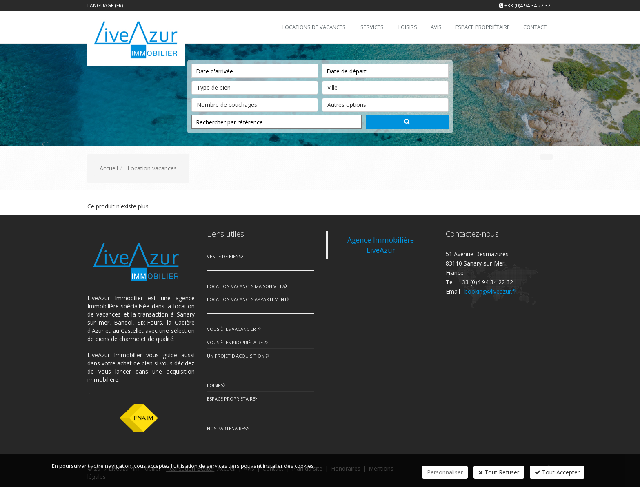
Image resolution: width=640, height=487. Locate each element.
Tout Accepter (557, 472)
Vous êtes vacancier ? (233, 329)
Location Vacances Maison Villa (246, 286)
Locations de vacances (314, 27)
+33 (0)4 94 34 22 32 (527, 5)
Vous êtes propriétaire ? (236, 342)
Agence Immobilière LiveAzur (380, 245)
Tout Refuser (498, 472)
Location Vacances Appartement (247, 299)
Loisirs (215, 385)
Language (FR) (105, 5)
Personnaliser (445, 472)
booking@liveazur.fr (490, 291)
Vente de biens (224, 256)
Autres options (385, 103)
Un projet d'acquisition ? (237, 356)
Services (372, 27)
